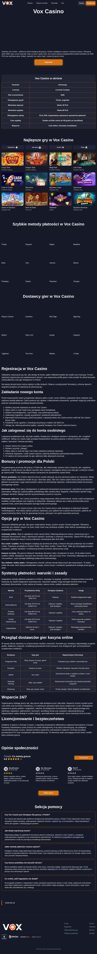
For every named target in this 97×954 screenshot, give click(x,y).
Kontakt (91, 934)
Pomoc (91, 924)
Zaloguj (81, 3)
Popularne (13, 147)
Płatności (92, 927)
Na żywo (36, 147)
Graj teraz (48, 62)
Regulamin (67, 927)
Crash (60, 147)
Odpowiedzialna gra (71, 930)
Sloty (84, 147)
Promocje (54, 3)
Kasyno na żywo (41, 3)
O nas (66, 924)
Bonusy (91, 930)
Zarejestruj (90, 3)
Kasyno (30, 3)
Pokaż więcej (48, 793)
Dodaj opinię (84, 758)
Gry (62, 3)
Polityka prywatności (71, 934)
